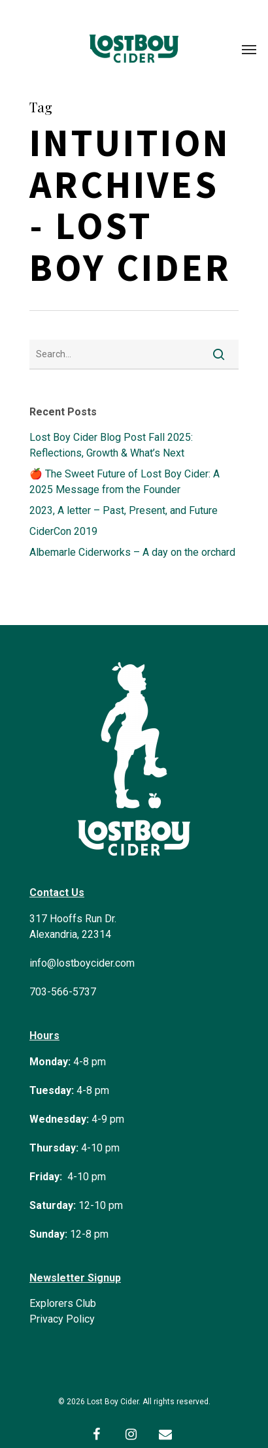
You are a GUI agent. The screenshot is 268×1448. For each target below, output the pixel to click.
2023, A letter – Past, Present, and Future (123, 510)
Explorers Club (62, 1303)
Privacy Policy (62, 1319)
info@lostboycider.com (82, 963)
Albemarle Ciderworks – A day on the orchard (132, 552)
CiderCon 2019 (63, 531)
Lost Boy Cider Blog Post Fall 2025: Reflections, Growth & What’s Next (111, 445)
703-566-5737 (62, 992)
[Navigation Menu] (249, 49)
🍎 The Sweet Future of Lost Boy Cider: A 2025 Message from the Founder (124, 482)
